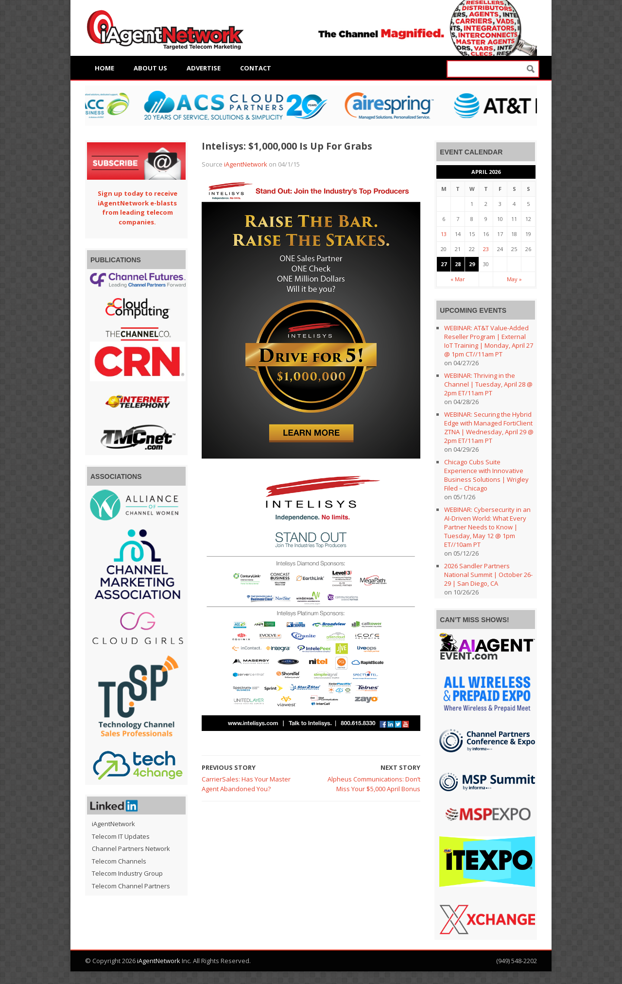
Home (104, 68)
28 (458, 264)
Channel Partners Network (131, 848)
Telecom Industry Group (127, 873)
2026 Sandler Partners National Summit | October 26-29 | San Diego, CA (488, 574)
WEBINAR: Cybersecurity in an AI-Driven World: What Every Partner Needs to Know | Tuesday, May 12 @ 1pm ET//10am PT (487, 527)
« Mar (457, 279)
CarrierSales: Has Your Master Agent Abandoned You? (246, 784)
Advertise (204, 68)
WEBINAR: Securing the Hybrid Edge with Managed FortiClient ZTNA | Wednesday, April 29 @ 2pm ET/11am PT (489, 427)
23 (486, 249)
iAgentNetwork (245, 164)
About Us (150, 68)
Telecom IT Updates (121, 836)
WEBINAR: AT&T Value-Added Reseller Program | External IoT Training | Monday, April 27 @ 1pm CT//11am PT (488, 340)
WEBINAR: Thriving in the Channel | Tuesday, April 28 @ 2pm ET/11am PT (488, 384)
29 (472, 264)
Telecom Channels (119, 861)
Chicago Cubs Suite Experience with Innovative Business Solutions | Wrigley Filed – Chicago (486, 475)
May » (514, 279)
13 (444, 234)
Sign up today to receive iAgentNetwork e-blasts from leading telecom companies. (137, 207)
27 (444, 264)
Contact (255, 68)
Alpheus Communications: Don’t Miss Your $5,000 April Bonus (374, 784)
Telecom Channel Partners (131, 886)
